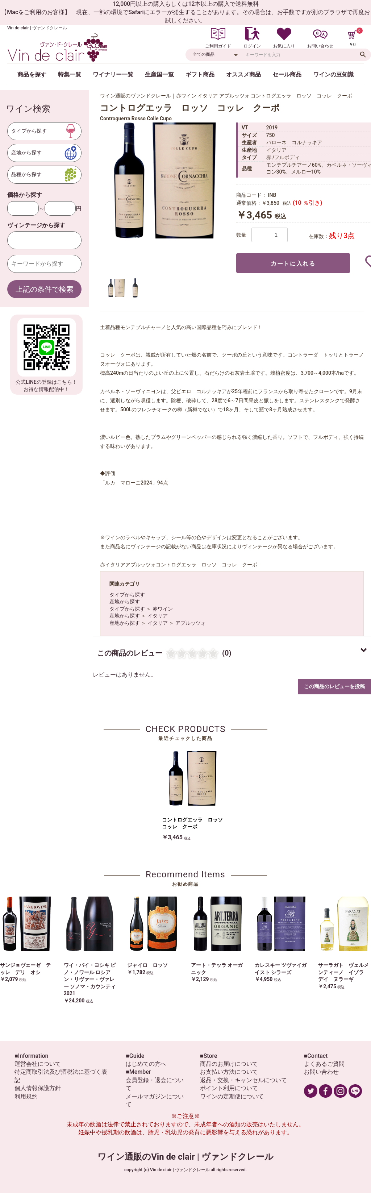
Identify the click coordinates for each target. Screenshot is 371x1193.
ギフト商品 (200, 74)
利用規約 (26, 1096)
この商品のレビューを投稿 (334, 686)
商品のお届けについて (229, 1063)
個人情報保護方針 (37, 1088)
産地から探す (124, 601)
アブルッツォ (190, 623)
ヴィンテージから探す (36, 225)
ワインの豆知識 (333, 74)
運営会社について (37, 1063)
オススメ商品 (243, 74)
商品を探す (31, 74)
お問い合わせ (321, 1071)
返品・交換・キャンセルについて (243, 1080)
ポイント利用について (229, 1088)
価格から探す (24, 194)
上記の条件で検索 (45, 289)
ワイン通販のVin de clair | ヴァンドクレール (185, 1157)
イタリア (157, 616)
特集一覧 (69, 74)
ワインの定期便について (232, 1096)
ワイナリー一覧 (113, 74)
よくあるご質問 (324, 1063)
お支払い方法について (229, 1071)
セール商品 (286, 74)
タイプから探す (127, 595)
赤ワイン (163, 609)
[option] (165, 180)
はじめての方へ (146, 1063)
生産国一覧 (159, 74)
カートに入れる (293, 264)
